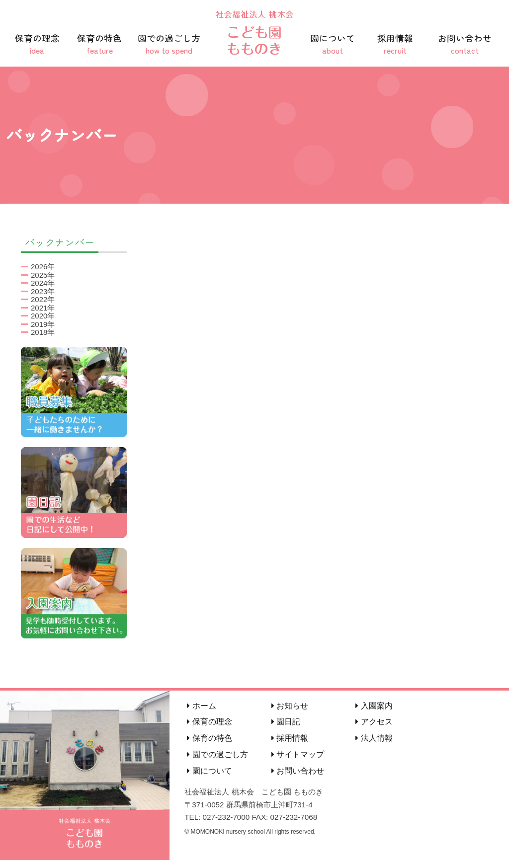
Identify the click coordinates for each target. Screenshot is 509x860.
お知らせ (289, 706)
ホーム (201, 706)
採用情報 (395, 44)
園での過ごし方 (169, 44)
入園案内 (373, 706)
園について (332, 44)
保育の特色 (100, 44)
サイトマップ (297, 754)
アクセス (373, 721)
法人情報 (373, 738)
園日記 (285, 721)
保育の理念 (37, 44)
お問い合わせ (464, 44)
